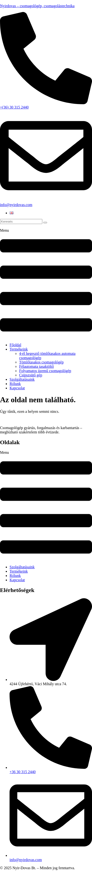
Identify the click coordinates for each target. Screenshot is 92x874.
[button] (46, 283)
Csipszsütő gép (30, 375)
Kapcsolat (17, 388)
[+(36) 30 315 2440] (46, 103)
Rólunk (15, 384)
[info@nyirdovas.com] (46, 200)
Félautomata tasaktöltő (36, 366)
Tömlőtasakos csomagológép (41, 362)
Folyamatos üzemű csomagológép (45, 371)
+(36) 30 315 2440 (14, 107)
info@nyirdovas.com (16, 205)
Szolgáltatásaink (22, 379)
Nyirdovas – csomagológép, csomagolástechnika (37, 6)
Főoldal (15, 345)
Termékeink (19, 349)
